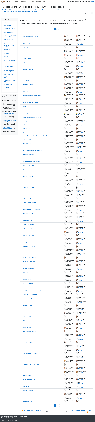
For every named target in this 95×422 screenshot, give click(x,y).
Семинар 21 (25, 47)
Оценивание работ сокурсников (29, 246)
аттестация (25, 76)
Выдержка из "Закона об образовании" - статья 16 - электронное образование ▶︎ (81, 411)
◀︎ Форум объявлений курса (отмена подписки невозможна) (32, 411)
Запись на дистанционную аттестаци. (31, 379)
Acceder (92, 1)
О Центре (16, 1)
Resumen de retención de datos (7, 419)
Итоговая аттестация (27, 342)
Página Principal (5, 9)
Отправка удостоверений (28, 283)
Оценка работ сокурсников (28, 287)
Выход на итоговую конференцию (30, 312)
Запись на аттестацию (27, 139)
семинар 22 (25, 113)
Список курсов (31, 1)
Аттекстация (25, 51)
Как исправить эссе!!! (27, 110)
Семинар (25, 180)
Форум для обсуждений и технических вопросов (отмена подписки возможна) (20, 11)
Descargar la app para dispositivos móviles (9, 420)
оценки (24, 250)
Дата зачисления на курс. (28, 176)
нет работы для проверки (28, 224)
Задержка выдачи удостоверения (30, 146)
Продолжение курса (27, 276)
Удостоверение (26, 231)
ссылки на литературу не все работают (31, 364)
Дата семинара (26, 386)
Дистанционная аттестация (28, 309)
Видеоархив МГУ (23, 1)
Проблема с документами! (28, 154)
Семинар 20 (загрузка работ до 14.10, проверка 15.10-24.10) (35, 135)
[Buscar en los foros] (84, 13)
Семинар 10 (25, 357)
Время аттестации (26, 99)
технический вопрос (27, 172)
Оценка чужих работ (27, 279)
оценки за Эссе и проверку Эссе (29, 187)
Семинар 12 (25, 272)
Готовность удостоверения (28, 217)
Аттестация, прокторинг (28, 143)
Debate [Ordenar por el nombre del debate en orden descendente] (23, 32)
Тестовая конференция (28, 298)
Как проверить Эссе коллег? (29, 205)
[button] (76, 13)
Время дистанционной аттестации (30, 353)
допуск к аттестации (27, 58)
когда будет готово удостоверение (30, 294)
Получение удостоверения (28, 228)
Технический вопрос (27, 349)
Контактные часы (26, 87)
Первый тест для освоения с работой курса (32, 95)
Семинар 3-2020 (26, 43)
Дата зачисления (26, 128)
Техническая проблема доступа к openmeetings (33, 117)
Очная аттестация (26, 346)
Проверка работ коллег (28, 401)
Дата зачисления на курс (28, 213)
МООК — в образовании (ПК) (7, 417)
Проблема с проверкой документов (30, 158)
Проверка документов (27, 220)
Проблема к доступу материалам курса (31, 124)
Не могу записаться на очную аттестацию (32, 161)
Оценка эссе (25, 191)
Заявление (25, 323)
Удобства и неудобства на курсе (29, 257)
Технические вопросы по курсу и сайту (31, 36)
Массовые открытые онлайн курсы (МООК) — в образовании (55, 9)
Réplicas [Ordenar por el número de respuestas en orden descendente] (89, 32)
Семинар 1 (25, 73)
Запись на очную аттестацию (29, 183)
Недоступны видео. (27, 375)
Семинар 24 (25, 91)
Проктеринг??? (26, 132)
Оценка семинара (26, 335)
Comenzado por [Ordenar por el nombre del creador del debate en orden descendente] (67, 32)
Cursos (11, 9)
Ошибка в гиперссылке (28, 84)
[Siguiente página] (59, 29)
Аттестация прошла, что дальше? (30, 331)
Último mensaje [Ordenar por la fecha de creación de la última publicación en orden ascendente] (79, 32)
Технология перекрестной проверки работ (32, 253)
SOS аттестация (26, 80)
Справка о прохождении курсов (29, 194)
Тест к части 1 (26, 368)
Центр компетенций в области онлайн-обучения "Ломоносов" (27, 9)
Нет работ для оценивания (28, 65)
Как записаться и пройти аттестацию (31, 54)
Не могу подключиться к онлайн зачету (31, 209)
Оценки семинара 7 (27, 394)
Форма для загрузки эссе (28, 382)
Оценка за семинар (27, 327)
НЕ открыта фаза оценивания (29, 261)
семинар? (25, 242)
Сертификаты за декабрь (28, 69)
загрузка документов (27, 239)
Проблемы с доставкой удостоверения (31, 169)
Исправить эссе (26, 106)
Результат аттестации (27, 198)
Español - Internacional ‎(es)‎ (41, 1)
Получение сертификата (28, 62)
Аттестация (25, 121)
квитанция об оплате (27, 305)
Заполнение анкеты (27, 371)
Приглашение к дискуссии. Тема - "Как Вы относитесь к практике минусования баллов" (41, 40)
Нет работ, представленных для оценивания (32, 150)
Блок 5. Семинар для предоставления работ (32, 290)
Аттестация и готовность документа (30, 102)
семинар (24, 338)
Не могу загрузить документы (29, 165)
